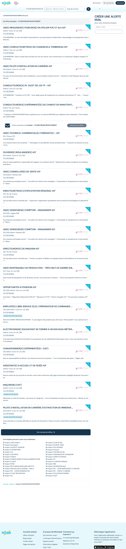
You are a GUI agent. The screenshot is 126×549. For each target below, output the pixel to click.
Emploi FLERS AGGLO (12, 443)
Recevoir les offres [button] (76, 125)
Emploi (11, 484)
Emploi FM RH (10, 464)
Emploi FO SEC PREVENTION (15, 473)
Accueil (5, 484)
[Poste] (35, 9)
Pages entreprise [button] (29, 544)
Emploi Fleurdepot (11, 445)
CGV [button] (49, 547)
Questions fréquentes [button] (71, 544)
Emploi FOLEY (52, 476)
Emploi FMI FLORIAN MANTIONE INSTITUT (19, 466)
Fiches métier (28, 541)
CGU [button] (44, 547)
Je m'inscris (108, 32)
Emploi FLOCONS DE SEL (56, 452)
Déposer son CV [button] (69, 541)
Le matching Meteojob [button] (71, 538)
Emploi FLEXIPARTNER (13, 450)
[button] (6, 532)
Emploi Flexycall (53, 450)
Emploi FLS (51, 459)
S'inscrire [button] (120, 3)
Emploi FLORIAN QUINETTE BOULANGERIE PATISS (22, 459)
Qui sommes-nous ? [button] (50, 535)
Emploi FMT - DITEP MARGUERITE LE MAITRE (63, 469)
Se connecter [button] (109, 3)
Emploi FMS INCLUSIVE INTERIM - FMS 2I (19, 469)
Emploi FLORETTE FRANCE (56, 457)
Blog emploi (27, 538)
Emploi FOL (9, 476)
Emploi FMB (51, 464)
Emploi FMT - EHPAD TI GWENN (58, 471)
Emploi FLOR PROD (11, 454)
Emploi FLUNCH (10, 462)
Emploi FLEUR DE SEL (55, 443)
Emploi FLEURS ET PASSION (14, 447)
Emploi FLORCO (10, 457)
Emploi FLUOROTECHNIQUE (57, 462)
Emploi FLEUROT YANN (55, 445)
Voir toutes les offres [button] (46, 432)
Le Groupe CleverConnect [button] (52, 538)
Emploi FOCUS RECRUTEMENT (58, 473)
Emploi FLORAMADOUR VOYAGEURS (60, 454)
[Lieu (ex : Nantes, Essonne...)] (55, 9)
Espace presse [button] (48, 541)
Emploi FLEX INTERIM (55, 447)
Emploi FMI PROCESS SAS (56, 466)
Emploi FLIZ (9, 452)
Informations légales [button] (50, 544)
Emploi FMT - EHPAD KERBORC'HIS (17, 471)
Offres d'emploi (28, 535)
